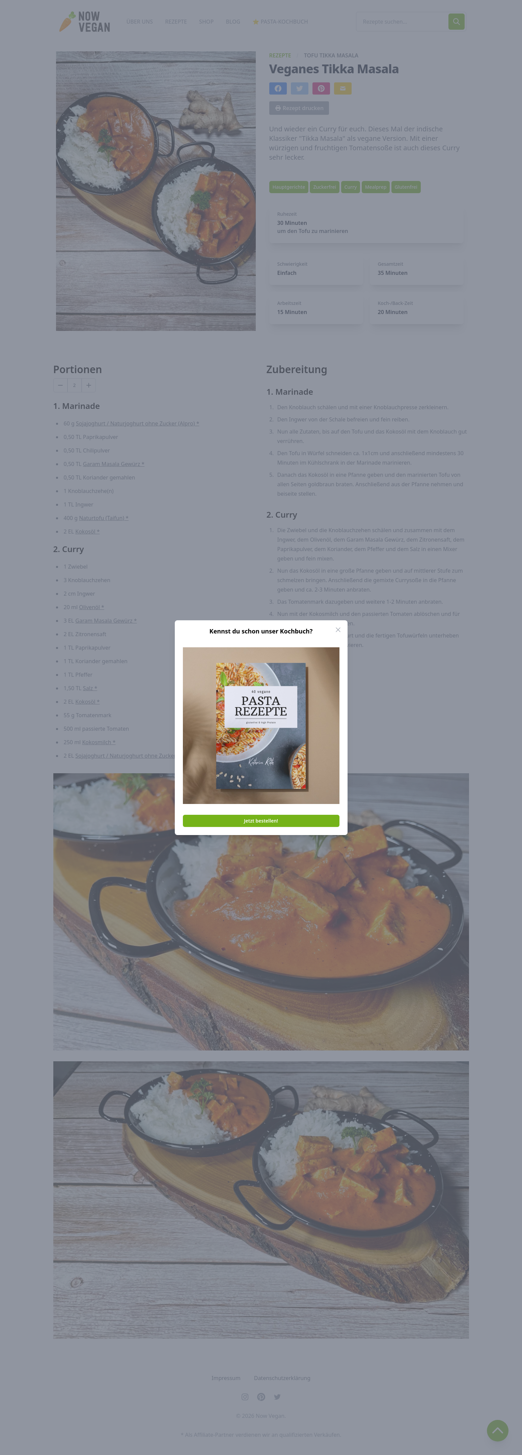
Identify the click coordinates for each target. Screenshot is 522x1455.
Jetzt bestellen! (261, 820)
